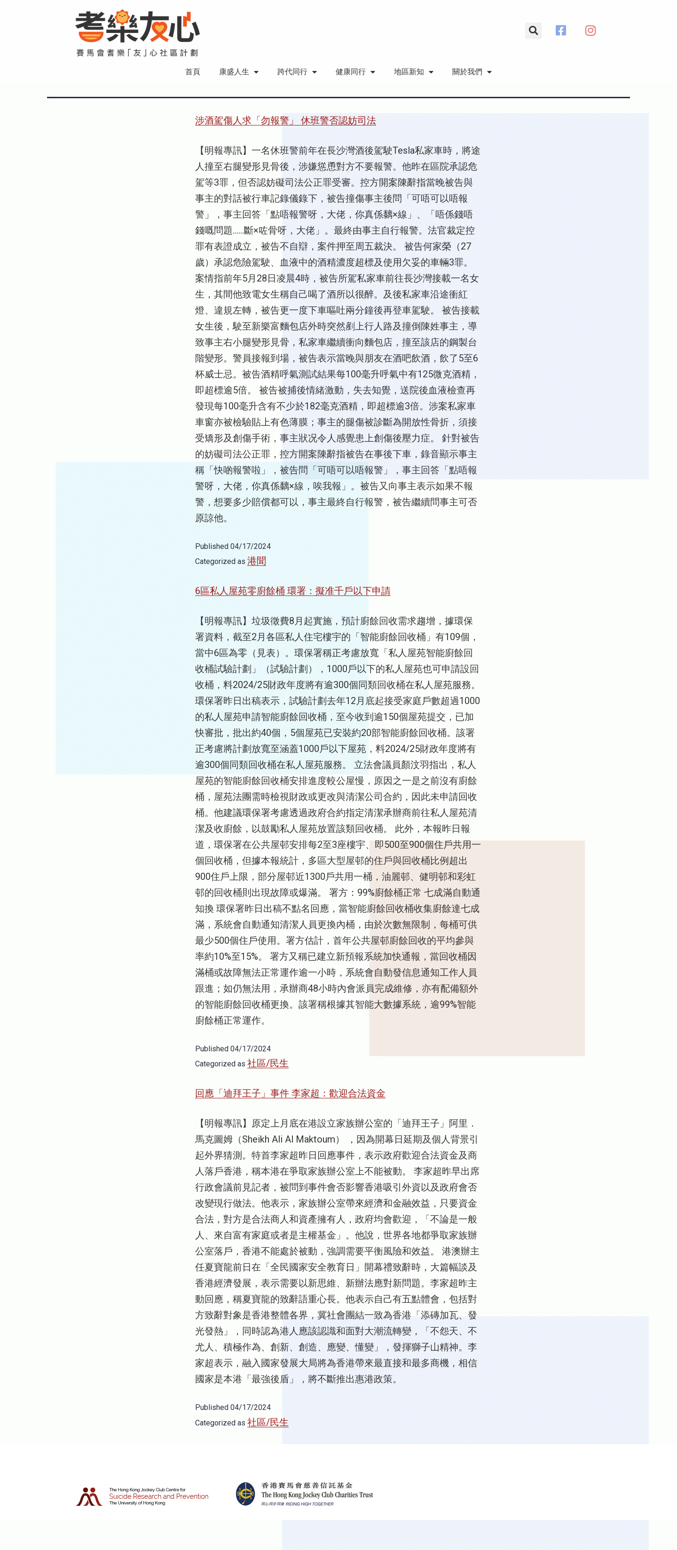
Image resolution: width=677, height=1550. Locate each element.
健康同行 (355, 71)
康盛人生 (239, 71)
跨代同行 (297, 71)
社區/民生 (268, 1093)
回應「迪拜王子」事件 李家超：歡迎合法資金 (290, 1123)
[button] (533, 31)
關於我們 (472, 71)
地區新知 (413, 71)
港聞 (256, 591)
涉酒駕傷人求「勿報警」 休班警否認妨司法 (285, 151)
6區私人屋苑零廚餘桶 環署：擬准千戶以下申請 (293, 621)
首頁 (192, 71)
